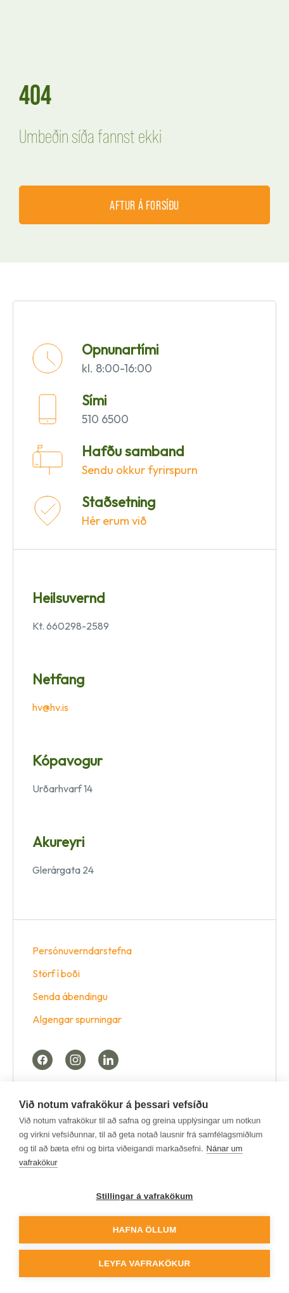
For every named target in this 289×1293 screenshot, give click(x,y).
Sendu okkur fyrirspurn (140, 470)
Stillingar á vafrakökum (144, 1196)
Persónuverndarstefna (82, 950)
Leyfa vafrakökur (145, 1263)
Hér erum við (114, 520)
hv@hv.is (50, 707)
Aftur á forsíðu (144, 204)
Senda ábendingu (70, 996)
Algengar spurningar (77, 1019)
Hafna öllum (145, 1230)
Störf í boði (56, 973)
